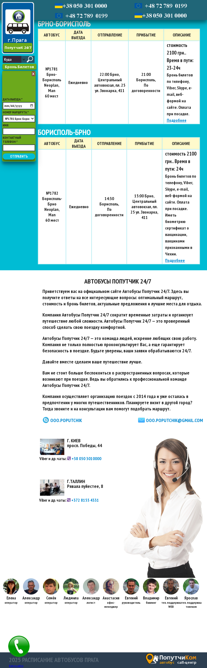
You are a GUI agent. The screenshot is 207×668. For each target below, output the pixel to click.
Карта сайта (16, 665)
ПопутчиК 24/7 (18, 47)
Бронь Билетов (19, 66)
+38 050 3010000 (84, 458)
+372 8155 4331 (83, 500)
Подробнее (176, 120)
